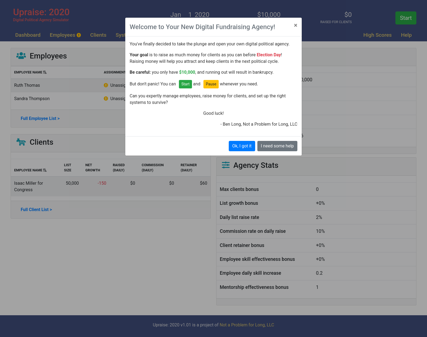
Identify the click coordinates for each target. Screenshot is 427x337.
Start (185, 84)
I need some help (277, 146)
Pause (211, 84)
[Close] (295, 25)
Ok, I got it (242, 146)
